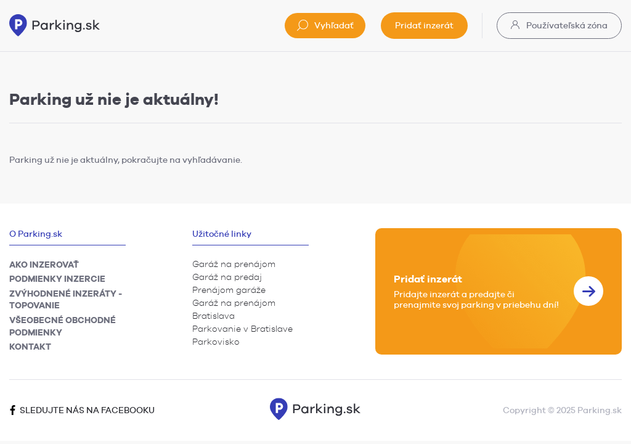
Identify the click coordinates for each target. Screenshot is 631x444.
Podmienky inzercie (57, 279)
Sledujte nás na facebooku (82, 410)
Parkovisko (216, 342)
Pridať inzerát (424, 25)
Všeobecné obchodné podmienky (62, 326)
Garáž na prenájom (233, 264)
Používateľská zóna (559, 25)
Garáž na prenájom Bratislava (233, 309)
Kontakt (30, 347)
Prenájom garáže (229, 290)
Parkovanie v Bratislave (242, 329)
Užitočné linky (221, 234)
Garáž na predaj (227, 277)
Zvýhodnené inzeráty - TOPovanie (65, 300)
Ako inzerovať (44, 264)
